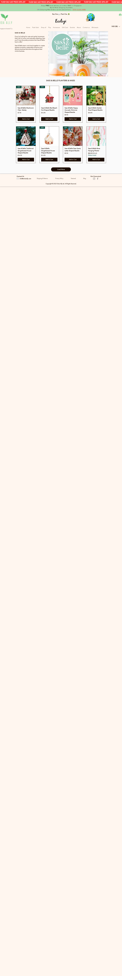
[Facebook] (97, 178)
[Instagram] (94, 178)
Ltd (63, 184)
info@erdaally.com (25, 179)
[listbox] (115, 26)
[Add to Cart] (26, 119)
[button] (49, 27)
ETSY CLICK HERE (79, 9)
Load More (61, 169)
